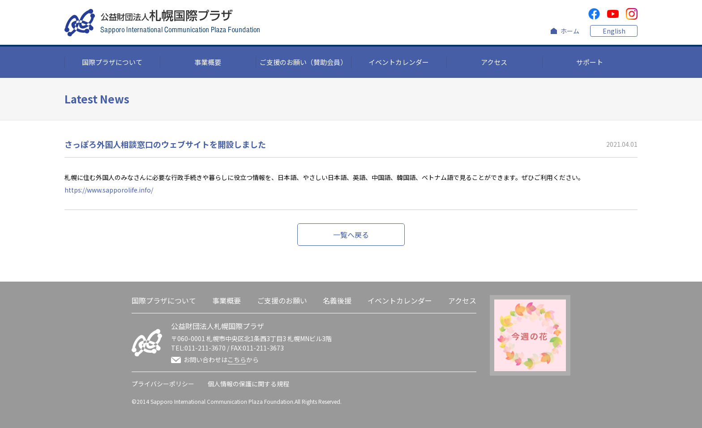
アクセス (494, 62)
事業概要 (207, 62)
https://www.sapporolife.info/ (108, 189)
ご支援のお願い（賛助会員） (303, 62)
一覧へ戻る (351, 234)
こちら (236, 359)
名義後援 (337, 300)
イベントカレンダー (398, 62)
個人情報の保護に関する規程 (248, 383)
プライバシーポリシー (163, 383)
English (614, 30)
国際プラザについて (112, 62)
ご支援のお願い (282, 300)
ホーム (570, 30)
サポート (589, 62)
